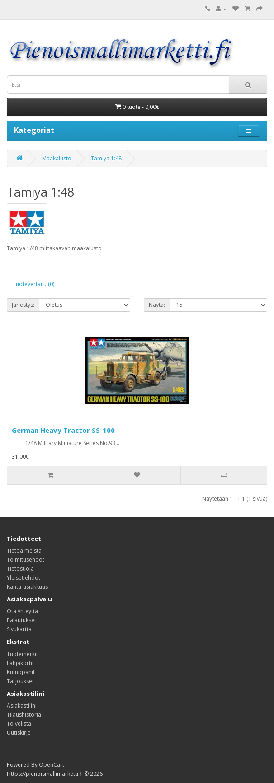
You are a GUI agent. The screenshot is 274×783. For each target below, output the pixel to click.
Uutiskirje (19, 732)
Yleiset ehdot (23, 577)
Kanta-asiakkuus (27, 587)
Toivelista (19, 723)
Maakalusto (56, 158)
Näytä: (157, 305)
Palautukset (21, 620)
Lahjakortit (20, 663)
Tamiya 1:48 (106, 158)
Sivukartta (19, 629)
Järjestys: (23, 305)
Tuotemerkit (22, 654)
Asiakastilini (22, 705)
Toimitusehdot (25, 559)
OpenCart (51, 765)
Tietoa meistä (24, 550)
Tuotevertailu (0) (33, 284)
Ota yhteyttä (22, 611)
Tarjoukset (20, 681)
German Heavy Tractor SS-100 (63, 430)
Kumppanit (21, 672)
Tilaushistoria (24, 714)
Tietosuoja (20, 568)
